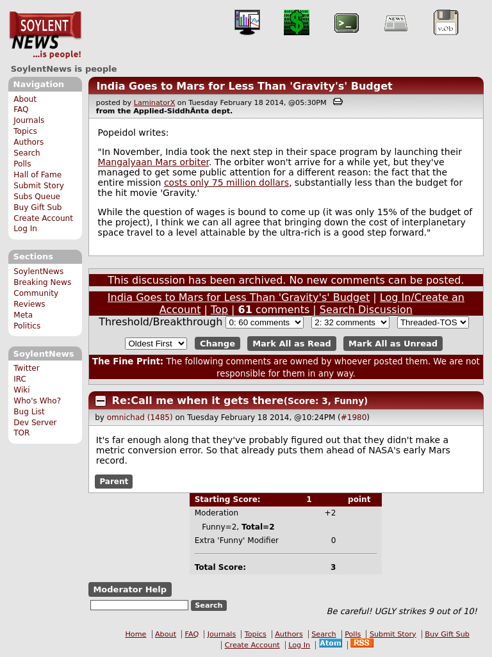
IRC (19, 379)
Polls (22, 163)
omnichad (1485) (140, 417)
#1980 (354, 417)
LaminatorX (155, 103)
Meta (23, 315)
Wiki (21, 389)
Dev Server (34, 422)
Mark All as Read (291, 343)
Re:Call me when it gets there (198, 400)
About (25, 99)
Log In (25, 228)
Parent (113, 481)
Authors (28, 142)
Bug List (29, 411)
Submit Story (38, 185)
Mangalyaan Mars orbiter (153, 162)
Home (135, 634)
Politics (26, 325)
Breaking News (42, 282)
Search (26, 153)
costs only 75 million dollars (226, 182)
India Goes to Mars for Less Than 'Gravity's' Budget (244, 86)
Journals (28, 120)
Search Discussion (366, 310)
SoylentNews (45, 35)
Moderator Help (130, 589)
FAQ (20, 109)
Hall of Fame (37, 174)
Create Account (43, 218)
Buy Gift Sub (37, 207)
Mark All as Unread (393, 343)
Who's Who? (37, 400)
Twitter (26, 368)
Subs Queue (36, 196)
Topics (25, 131)
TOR (21, 432)
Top (219, 310)
